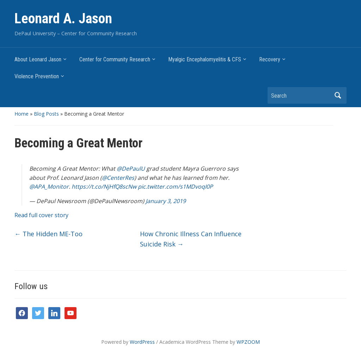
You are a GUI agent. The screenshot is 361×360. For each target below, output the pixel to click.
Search (337, 95)
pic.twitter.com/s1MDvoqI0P (175, 186)
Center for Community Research (114, 59)
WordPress (142, 341)
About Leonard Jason (37, 59)
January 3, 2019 (166, 201)
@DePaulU (131, 168)
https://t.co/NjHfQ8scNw (104, 186)
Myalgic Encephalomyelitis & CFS (204, 59)
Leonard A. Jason (63, 18)
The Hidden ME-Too (48, 234)
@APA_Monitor (49, 186)
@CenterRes (118, 178)
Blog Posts (46, 113)
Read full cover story (41, 215)
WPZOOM (248, 341)
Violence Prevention (36, 76)
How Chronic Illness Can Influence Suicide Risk (190, 239)
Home (21, 113)
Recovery (269, 59)
